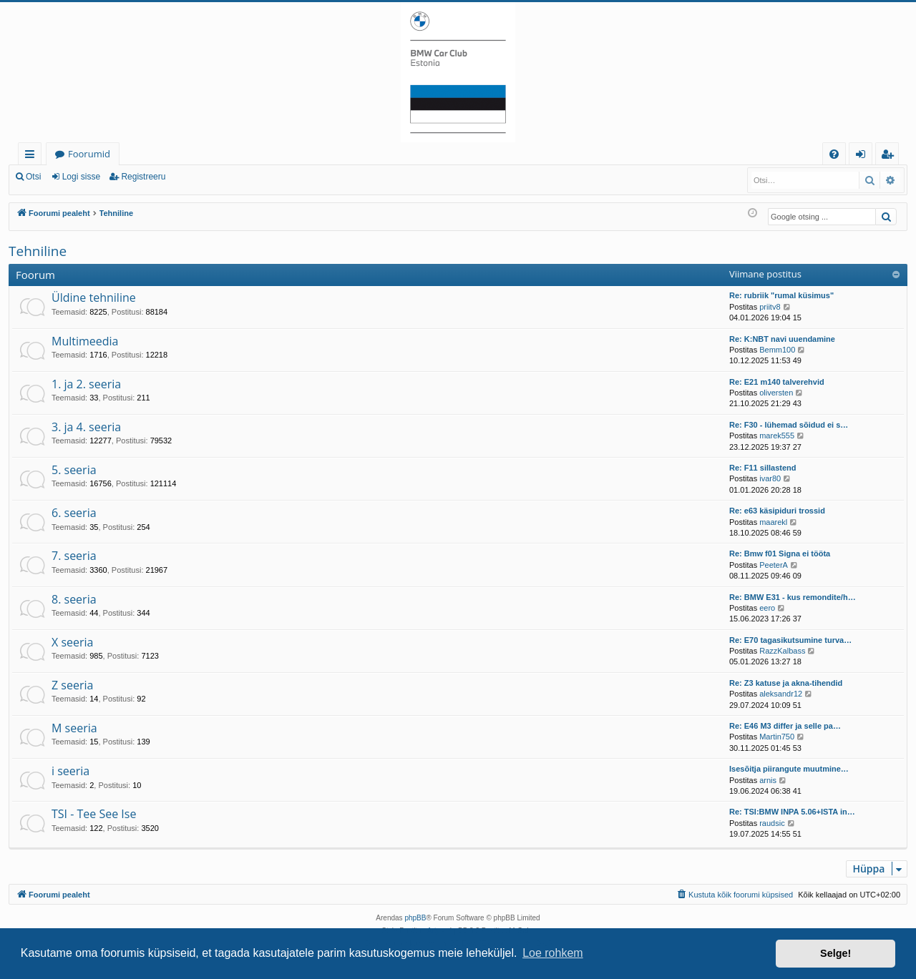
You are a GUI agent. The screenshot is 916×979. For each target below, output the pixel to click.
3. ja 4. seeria (86, 427)
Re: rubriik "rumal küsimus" (781, 295)
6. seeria (74, 513)
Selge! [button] (835, 953)
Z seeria (72, 685)
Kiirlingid (32, 156)
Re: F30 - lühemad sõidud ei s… (788, 424)
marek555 (776, 435)
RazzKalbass (782, 650)
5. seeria (74, 470)
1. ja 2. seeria (86, 384)
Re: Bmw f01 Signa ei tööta (779, 553)
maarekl (773, 522)
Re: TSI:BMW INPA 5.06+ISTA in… (792, 811)
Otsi (33, 177)
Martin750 (776, 736)
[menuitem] (834, 154)
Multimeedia (85, 341)
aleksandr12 (780, 693)
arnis (767, 780)
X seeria (72, 642)
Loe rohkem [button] (552, 953)
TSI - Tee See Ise (94, 814)
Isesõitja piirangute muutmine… (789, 768)
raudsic (771, 823)
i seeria (70, 771)
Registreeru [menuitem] (890, 156)
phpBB (415, 918)
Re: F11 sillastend (762, 467)
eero (767, 608)
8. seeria (74, 599)
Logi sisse (81, 177)
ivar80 (770, 478)
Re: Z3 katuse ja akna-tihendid (785, 683)
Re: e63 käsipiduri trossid (777, 510)
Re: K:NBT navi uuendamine (782, 339)
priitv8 (769, 306)
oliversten (776, 392)
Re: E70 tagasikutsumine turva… (790, 640)
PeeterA (773, 565)
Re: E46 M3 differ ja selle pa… (785, 726)
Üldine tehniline (94, 297)
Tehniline (38, 251)
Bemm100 (777, 349)
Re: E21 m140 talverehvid (776, 382)
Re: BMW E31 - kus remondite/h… (792, 597)
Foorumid (89, 153)
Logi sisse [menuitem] (863, 156)
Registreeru (143, 177)
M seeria (74, 728)
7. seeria (74, 556)
